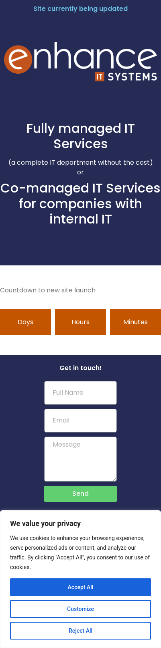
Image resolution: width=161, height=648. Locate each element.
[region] (80, 579)
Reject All (80, 630)
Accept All (81, 587)
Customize (80, 609)
